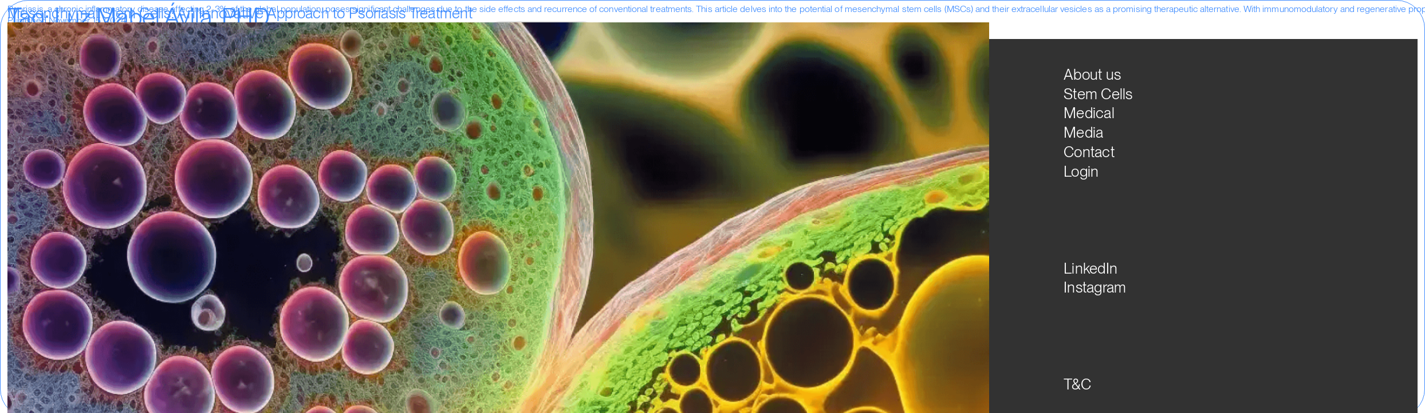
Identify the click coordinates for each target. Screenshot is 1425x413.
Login (832, 38)
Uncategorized (98, 32)
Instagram (1095, 287)
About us (637, 38)
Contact (1089, 152)
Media (792, 38)
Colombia (233, 32)
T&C (1077, 384)
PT (937, 45)
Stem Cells (693, 38)
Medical (748, 38)
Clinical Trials (185, 32)
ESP (886, 45)
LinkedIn (1090, 268)
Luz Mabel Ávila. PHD (297, 32)
